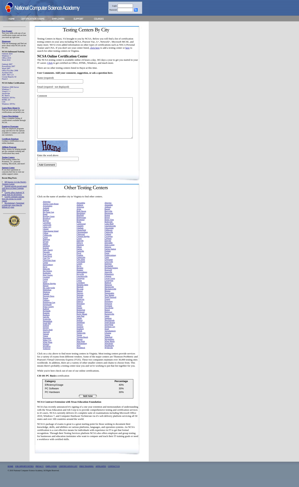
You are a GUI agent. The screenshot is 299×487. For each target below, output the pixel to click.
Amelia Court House (51, 212)
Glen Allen (81, 267)
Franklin (80, 263)
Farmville (80, 259)
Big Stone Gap (48, 220)
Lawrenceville (82, 284)
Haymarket (108, 274)
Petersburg (81, 311)
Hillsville (46, 277)
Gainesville (81, 265)
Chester (46, 237)
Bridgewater (81, 225)
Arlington (80, 215)
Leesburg (46, 285)
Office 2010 (6, 58)
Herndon (80, 276)
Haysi (45, 275)
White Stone (47, 350)
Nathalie (46, 302)
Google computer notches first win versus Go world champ (13, 199)
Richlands (47, 319)
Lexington (80, 286)
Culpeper (108, 246)
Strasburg (80, 337)
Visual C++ (6, 91)
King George (48, 283)
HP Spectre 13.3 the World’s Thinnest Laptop (14, 183)
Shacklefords (109, 328)
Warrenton (47, 346)
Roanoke (46, 321)
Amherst (80, 213)
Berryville (108, 219)
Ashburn (107, 215)
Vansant (46, 342)
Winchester (108, 351)
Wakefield (108, 345)
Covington (108, 244)
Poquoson (108, 311)
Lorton (45, 287)
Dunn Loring (109, 253)
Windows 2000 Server (10, 87)
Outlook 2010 (7, 54)
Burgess (46, 228)
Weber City (47, 348)
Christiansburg (82, 240)
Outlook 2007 (7, 64)
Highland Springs (111, 276)
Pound (79, 314)
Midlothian (47, 298)
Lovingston (108, 288)
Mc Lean (80, 297)
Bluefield (80, 223)
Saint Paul (80, 324)
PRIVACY (39, 474)
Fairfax (79, 257)
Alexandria (81, 211)
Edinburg (46, 254)
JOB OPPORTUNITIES (24, 474)
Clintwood (81, 242)
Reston (107, 318)
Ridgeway (108, 320)
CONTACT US (114, 474)
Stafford (46, 333)
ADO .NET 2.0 (8, 75)
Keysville (80, 282)
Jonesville (108, 280)
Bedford (46, 218)
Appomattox (47, 214)
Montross (46, 300)
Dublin (45, 252)
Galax (106, 265)
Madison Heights (49, 291)
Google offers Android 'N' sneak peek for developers (13, 193)
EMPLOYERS (51, 474)
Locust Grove (109, 286)
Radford (46, 317)
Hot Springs (47, 279)
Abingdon (47, 210)
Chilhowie (108, 238)
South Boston (109, 330)
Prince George (48, 315)
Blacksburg (81, 221)
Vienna (107, 343)
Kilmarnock (109, 282)
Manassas (108, 293)
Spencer (80, 332)
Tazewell (46, 340)
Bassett (107, 217)
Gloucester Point (49, 268)
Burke (79, 230)
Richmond (81, 320)
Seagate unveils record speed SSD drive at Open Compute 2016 (14, 188)
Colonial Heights (83, 244)
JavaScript (6, 93)
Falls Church (48, 258)
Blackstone (108, 221)
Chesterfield (81, 238)
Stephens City (109, 335)
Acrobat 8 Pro (7, 73)
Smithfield (81, 330)
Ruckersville (109, 322)
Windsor (46, 352)
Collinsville (47, 243)
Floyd (79, 261)
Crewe (45, 245)
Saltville (46, 325)
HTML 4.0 (6, 100)
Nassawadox (109, 301)
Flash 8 (4, 79)
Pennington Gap (49, 310)
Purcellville (108, 316)
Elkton (79, 255)
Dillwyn (80, 251)
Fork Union (47, 262)
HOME (10, 474)
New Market (109, 303)
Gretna (45, 270)
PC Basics (6, 95)
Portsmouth (47, 312)
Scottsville (47, 327)
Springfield (108, 332)
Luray (45, 289)
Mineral (80, 299)
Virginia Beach (82, 345)
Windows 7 (6, 56)
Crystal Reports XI (9, 77)
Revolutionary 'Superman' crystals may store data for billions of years (13, 205)
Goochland (81, 269)
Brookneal (81, 228)
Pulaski (79, 316)
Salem (106, 324)
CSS (3, 102)
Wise (78, 353)
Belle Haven (81, 219)
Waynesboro (109, 347)
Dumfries (80, 253)
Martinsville (109, 295)
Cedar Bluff (108, 232)
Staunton (80, 335)
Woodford (47, 354)
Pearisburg (108, 309)
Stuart (106, 337)
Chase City (47, 235)
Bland (45, 222)
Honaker (80, 278)
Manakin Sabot (82, 293)
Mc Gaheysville (49, 296)
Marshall (80, 295)
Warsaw (80, 347)
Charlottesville (110, 234)
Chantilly (80, 234)
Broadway (47, 226)
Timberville (81, 341)
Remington (81, 318)
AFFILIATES (101, 474)
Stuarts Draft (48, 338)
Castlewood (81, 232)
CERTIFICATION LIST (68, 474)
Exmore (46, 256)
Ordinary (46, 308)
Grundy (80, 272)
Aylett (79, 217)
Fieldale (107, 259)
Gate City (46, 266)
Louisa (79, 288)
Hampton (108, 272)
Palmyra (80, 309)
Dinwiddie (108, 251)
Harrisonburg (48, 273)
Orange (107, 307)
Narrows (80, 301)
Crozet (79, 246)
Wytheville (108, 356)
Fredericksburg (110, 263)
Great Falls (108, 269)
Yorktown (47, 357)
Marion (45, 294)
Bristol (107, 225)
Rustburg (46, 323)
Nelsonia (80, 303)
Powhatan (108, 314)
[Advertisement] (172, 80)
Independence (82, 280)
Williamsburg (82, 351)
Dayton (45, 249)
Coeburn (107, 242)
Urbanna (107, 341)
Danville (107, 249)
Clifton (45, 241)
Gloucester (108, 267)
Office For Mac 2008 (10, 70)
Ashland (46, 216)
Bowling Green (49, 224)
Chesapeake (109, 236)
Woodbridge (109, 353)
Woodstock (81, 356)
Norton (45, 306)
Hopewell (108, 278)
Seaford (80, 328)
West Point (81, 349)
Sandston (108, 326)
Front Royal (47, 264)
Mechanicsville (110, 297)
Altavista (107, 211)
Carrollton (47, 231)
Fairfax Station (110, 257)
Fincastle (46, 260)
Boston (107, 223)
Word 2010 (6, 60)
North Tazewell (110, 305)
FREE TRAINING (86, 474)
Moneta (107, 299)
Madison (107, 290)
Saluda (79, 326)
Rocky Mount (82, 322)
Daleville (80, 249)
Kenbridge (47, 281)
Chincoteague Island (51, 239)
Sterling (46, 336)
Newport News (48, 304)
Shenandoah (47, 329)
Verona (79, 343)
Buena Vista (109, 228)
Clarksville (108, 240)
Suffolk (79, 339)
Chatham (80, 236)
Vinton (45, 344)
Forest (106, 261)
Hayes (79, 274)
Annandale (108, 213)
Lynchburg (81, 290)
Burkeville (108, 230)
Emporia (107, 255)
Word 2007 (6, 68)
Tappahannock (110, 339)
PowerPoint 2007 (8, 66)
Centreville (47, 233)
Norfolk (80, 305)
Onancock (80, 307)
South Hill (47, 331)
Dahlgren (46, 247)
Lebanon (107, 284)
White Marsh (109, 349)
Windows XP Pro (8, 98)
